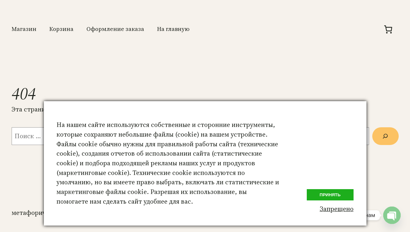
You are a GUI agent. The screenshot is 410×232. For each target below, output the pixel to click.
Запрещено (337, 208)
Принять (330, 194)
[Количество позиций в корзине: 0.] (388, 29)
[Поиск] (385, 136)
